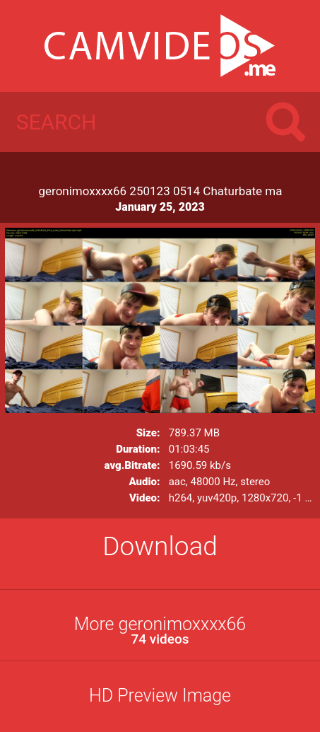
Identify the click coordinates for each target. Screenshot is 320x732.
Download (160, 546)
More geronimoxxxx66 (160, 630)
